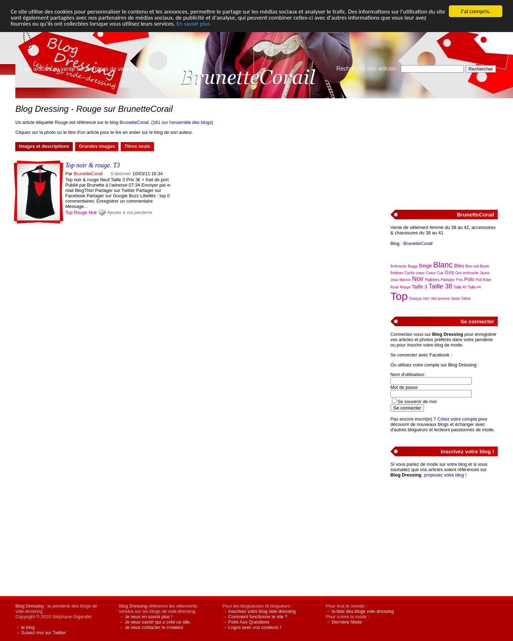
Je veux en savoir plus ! (148, 616)
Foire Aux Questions (248, 622)
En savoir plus (193, 23)
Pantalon (448, 280)
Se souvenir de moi (417, 401)
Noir (93, 212)
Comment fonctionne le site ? (257, 616)
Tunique (415, 299)
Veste (455, 299)
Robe (487, 280)
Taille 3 (420, 287)
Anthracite (398, 266)
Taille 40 (460, 287)
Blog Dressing (29, 606)
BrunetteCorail (134, 122)
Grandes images (97, 146)
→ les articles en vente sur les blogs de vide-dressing (84, 69)
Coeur (431, 273)
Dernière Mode (347, 622)
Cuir (440, 273)
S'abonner (120, 173)
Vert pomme (440, 299)
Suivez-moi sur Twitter (43, 632)
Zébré (466, 299)
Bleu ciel (472, 266)
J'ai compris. (476, 11)
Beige (425, 266)
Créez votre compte (457, 419)
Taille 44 (474, 287)
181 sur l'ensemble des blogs (182, 122)
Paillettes (432, 280)
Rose (394, 287)
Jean (394, 280)
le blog (28, 627)
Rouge (80, 212)
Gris (449, 272)
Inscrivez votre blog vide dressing (262, 611)
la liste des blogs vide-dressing (363, 611)
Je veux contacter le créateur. (154, 627)
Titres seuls (137, 146)
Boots (484, 266)
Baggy (413, 266)
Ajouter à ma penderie (129, 212)
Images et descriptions (44, 146)
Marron (405, 280)
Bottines (396, 273)
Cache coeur (415, 273)
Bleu (459, 266)
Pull (479, 280)
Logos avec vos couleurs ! (254, 627)
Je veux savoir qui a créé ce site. (158, 622)
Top (69, 212)
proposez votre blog (444, 475)
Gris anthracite (466, 273)
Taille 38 (440, 286)
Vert (426, 299)
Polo (469, 279)
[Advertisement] (443, 149)
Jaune (484, 273)
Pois (459, 280)
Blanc (443, 264)
